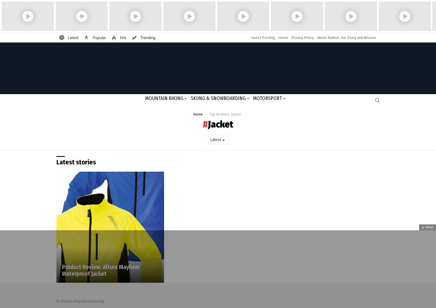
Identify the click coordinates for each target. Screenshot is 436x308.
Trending (147, 38)
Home (283, 38)
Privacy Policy (302, 38)
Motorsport (267, 98)
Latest (72, 38)
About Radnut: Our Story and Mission (346, 38)
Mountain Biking (164, 98)
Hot (122, 38)
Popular (98, 38)
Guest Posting (263, 38)
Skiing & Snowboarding (218, 98)
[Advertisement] (218, 269)
